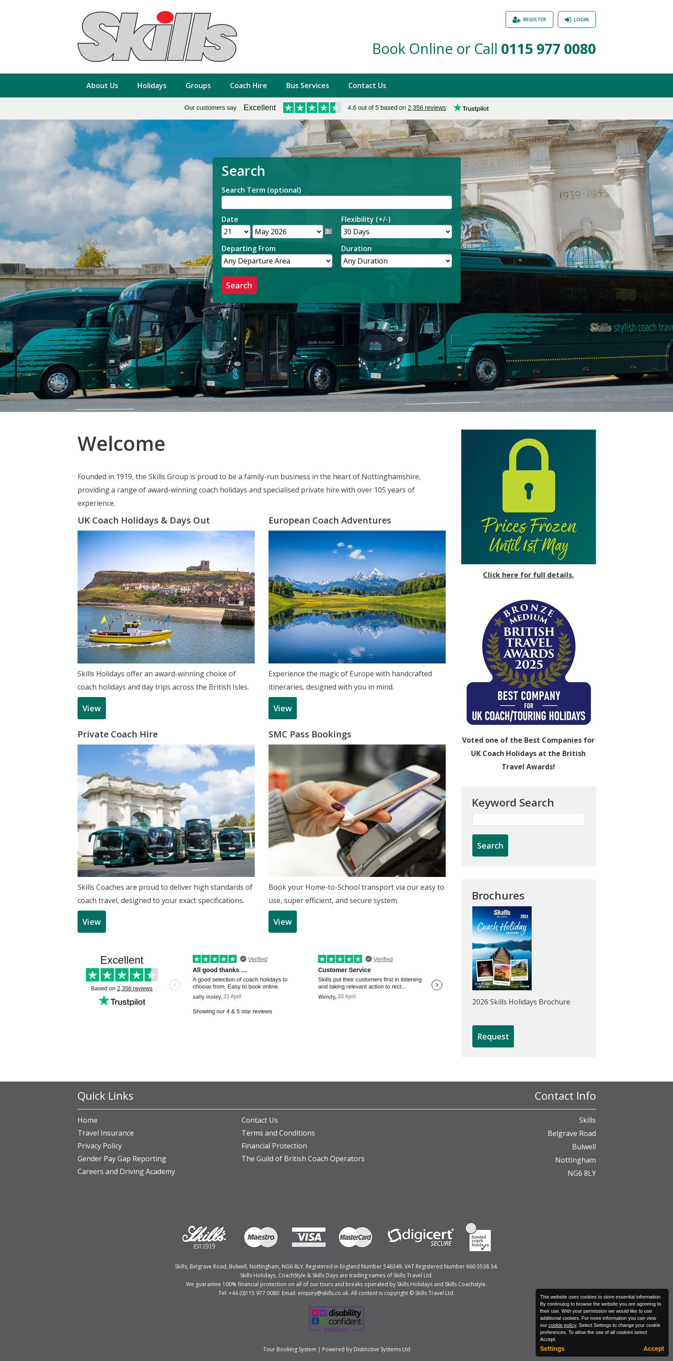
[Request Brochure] (493, 1037)
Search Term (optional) (261, 190)
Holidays (152, 85)
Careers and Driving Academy (126, 1171)
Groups (198, 85)
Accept (653, 1348)
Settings (552, 1348)
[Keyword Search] (528, 819)
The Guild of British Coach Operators (303, 1158)
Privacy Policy (100, 1146)
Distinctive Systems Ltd (382, 1349)
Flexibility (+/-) (366, 219)
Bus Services (307, 85)
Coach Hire (248, 85)
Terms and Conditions (278, 1133)
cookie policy (562, 1325)
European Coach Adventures (329, 520)
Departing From (249, 248)
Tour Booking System (289, 1349)
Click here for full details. (528, 575)
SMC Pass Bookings (309, 734)
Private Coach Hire (118, 734)
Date (230, 219)
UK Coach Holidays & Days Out (144, 520)
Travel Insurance (106, 1133)
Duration (356, 248)
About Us (102, 85)
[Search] (337, 202)
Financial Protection (274, 1146)
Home (87, 1120)
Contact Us (367, 85)
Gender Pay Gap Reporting (122, 1158)
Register (534, 19)
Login (581, 19)
